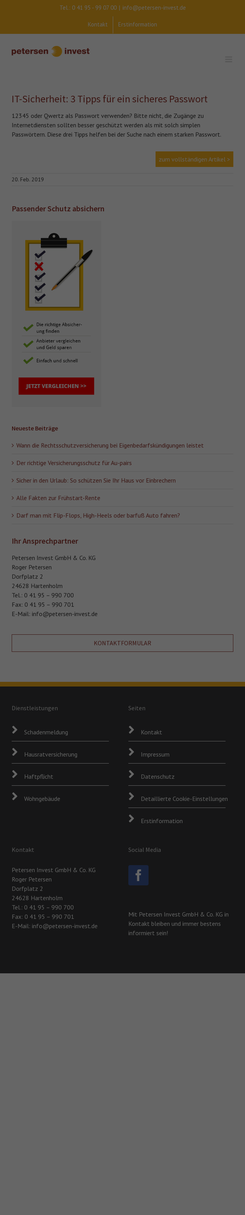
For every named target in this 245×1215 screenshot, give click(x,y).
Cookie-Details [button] (213, 1190)
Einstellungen (21, 1177)
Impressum (214, 1202)
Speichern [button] (218, 1097)
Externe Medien (129, 1187)
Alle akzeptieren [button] (220, 1070)
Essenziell (43, 1187)
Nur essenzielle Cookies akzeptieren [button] (220, 1132)
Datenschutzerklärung (31, 1169)
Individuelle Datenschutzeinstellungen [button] (221, 1170)
